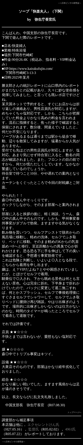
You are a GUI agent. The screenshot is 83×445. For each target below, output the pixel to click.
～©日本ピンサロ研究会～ (69, 3)
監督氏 (33, 429)
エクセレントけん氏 (43, 425)
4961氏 (70, 429)
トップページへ (74, 412)
